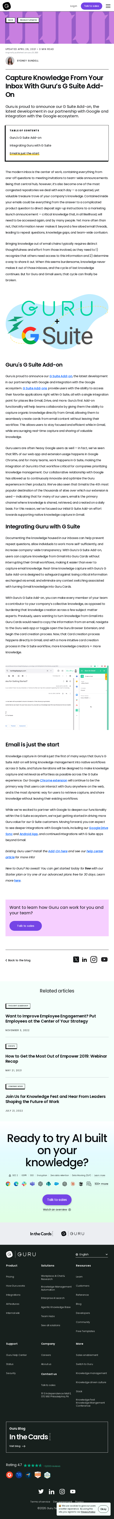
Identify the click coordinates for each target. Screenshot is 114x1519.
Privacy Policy (88, 1511)
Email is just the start (24, 153)
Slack (79, 1391)
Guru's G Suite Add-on (25, 138)
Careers (46, 1355)
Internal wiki (13, 1313)
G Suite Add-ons (35, 388)
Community (83, 1322)
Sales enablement (87, 1355)
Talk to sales (91, 6)
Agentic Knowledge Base (56, 1307)
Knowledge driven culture (91, 1382)
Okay (103, 1509)
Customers (82, 1285)
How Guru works (15, 1285)
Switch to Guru (84, 1364)
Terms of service (40, 1501)
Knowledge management (91, 1373)
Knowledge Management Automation (56, 1288)
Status (9, 1364)
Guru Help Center (16, 1355)
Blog (78, 1304)
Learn (79, 1276)
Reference (82, 1294)
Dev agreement (62, 1501)
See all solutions (50, 1325)
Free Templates (85, 1331)
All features (12, 1304)
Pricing (10, 1276)
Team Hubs (48, 1316)
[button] (107, 6)
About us (46, 1364)
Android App (29, 834)
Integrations (13, 1294)
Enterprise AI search (53, 1298)
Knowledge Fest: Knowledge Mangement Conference (90, 1402)
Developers (83, 1313)
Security (11, 1373)
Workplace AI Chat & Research (53, 1277)
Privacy (79, 1501)
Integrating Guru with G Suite (30, 145)
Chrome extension (53, 780)
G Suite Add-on (60, 376)
